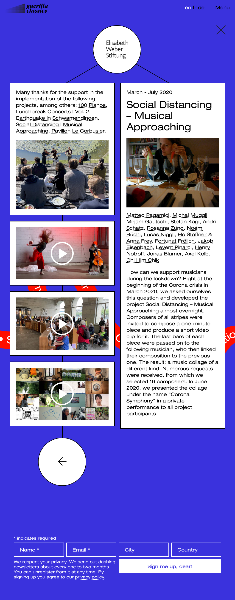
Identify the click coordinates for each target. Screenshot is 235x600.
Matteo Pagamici (147, 215)
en (188, 7)
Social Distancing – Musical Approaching (169, 116)
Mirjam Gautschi (147, 221)
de (201, 7)
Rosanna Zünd (165, 228)
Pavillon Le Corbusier (78, 131)
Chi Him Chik (142, 260)
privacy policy (89, 576)
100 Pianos (92, 105)
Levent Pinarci (173, 247)
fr (194, 7)
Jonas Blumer (164, 254)
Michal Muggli (190, 215)
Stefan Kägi (185, 221)
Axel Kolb (196, 254)
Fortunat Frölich (175, 241)
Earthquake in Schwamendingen (57, 118)
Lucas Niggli (159, 234)
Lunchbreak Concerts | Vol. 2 (52, 111)
